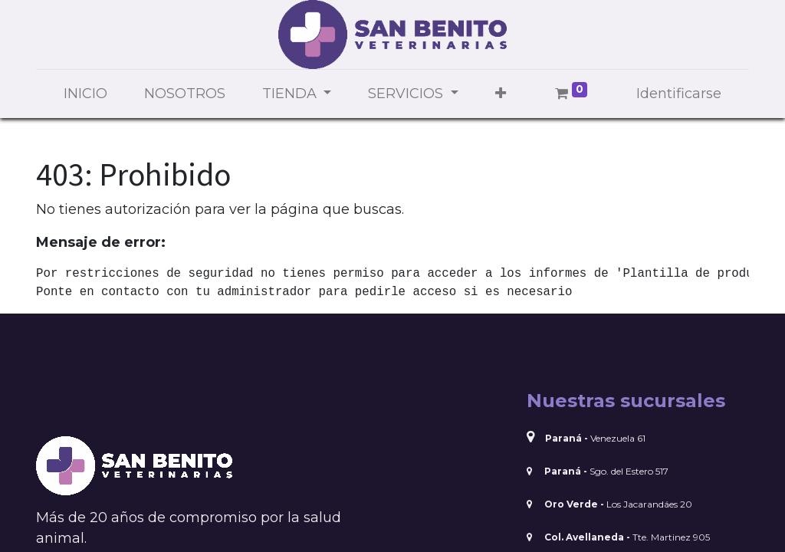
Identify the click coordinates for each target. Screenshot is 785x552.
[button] (500, 93)
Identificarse (678, 93)
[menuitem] (85, 93)
